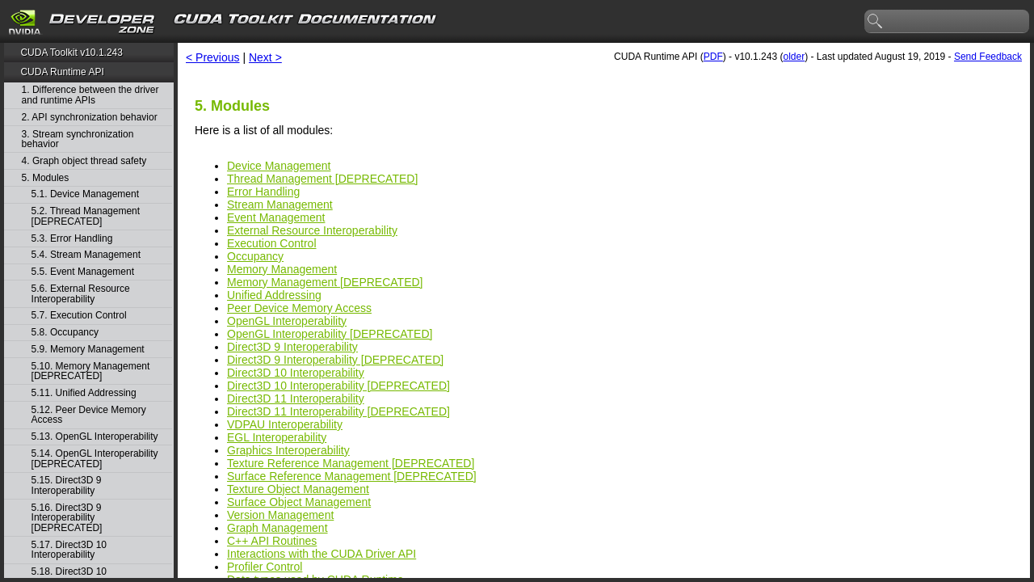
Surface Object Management (299, 502)
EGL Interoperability (276, 437)
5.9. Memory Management (88, 349)
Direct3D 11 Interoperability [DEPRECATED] (338, 411)
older (794, 56)
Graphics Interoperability (288, 450)
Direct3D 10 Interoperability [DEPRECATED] (338, 385)
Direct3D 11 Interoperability (295, 398)
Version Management (280, 514)
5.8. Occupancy (65, 332)
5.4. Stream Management (86, 255)
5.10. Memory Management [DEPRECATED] (91, 371)
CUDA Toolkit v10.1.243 (71, 52)
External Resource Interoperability (312, 230)
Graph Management (277, 527)
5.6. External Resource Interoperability (81, 294)
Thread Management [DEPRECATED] (322, 178)
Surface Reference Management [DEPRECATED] (352, 476)
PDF (713, 56)
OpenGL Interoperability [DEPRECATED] (329, 333)
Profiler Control (264, 566)
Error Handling (263, 191)
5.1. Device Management (85, 194)
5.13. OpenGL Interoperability (95, 437)
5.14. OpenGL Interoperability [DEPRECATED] (95, 459)
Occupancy (255, 256)
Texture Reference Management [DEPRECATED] (350, 463)
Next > (265, 57)
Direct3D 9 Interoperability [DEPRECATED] (335, 359)
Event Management (276, 217)
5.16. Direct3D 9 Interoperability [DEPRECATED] (67, 518)
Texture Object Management (298, 489)
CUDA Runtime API (61, 72)
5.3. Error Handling (72, 239)
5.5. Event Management (83, 272)
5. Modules (45, 178)
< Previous (213, 57)
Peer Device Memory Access (299, 308)
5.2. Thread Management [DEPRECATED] (86, 216)
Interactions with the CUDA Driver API (321, 553)
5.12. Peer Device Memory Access (89, 415)
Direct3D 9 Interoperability (292, 346)
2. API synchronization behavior (90, 117)
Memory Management (282, 269)
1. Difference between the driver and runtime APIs (90, 95)
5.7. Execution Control (79, 315)
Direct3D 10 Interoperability (295, 372)
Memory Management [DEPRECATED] (324, 282)
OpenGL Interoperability (287, 320)
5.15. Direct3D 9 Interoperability (67, 485)
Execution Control (272, 243)
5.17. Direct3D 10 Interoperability (69, 550)
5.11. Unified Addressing (84, 393)
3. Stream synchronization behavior (78, 139)
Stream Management (280, 204)
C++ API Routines (272, 540)
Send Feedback (988, 56)
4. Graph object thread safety (84, 161)
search (876, 22)
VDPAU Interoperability (285, 424)
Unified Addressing (274, 295)
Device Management (278, 165)
